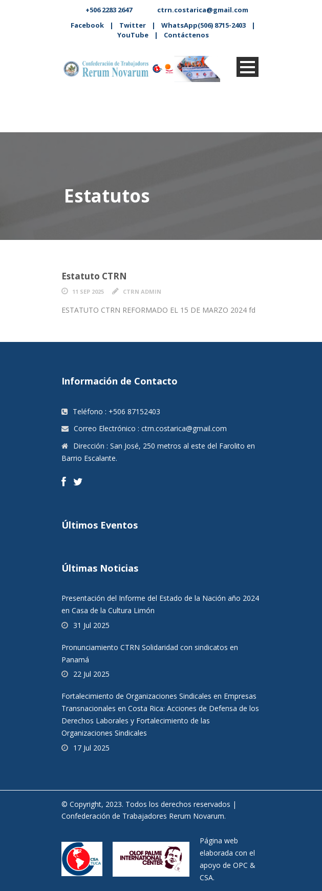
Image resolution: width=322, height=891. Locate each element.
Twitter (132, 25)
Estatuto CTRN (94, 276)
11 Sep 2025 (88, 291)
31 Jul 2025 (91, 625)
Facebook (87, 25)
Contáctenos (186, 34)
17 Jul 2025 (91, 748)
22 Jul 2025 (91, 674)
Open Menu (248, 67)
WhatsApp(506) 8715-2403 (203, 25)
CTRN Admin (142, 291)
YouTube (132, 34)
